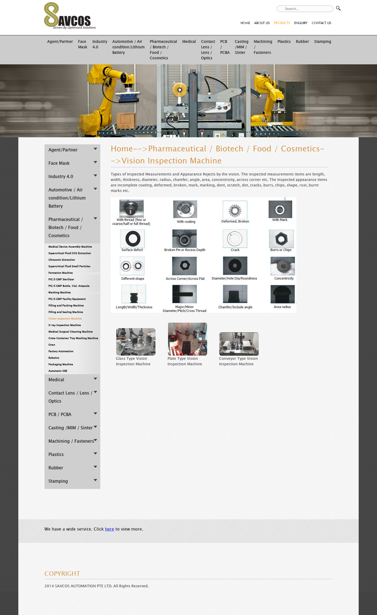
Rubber (302, 41)
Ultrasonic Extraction (61, 260)
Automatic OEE (57, 371)
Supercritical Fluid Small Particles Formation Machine (69, 269)
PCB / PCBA (59, 414)
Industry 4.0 (60, 176)
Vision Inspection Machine (65, 319)
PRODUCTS (282, 23)
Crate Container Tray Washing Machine (73, 338)
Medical (189, 41)
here (109, 529)
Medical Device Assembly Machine (70, 247)
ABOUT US (262, 23)
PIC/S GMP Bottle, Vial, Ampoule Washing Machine (69, 289)
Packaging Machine (60, 364)
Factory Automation (60, 351)
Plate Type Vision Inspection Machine (185, 361)
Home (122, 149)
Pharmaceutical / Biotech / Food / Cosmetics (65, 227)
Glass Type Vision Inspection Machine (133, 361)
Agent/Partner (60, 41)
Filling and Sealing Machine (65, 312)
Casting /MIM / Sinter (241, 47)
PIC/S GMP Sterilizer (61, 279)
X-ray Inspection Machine (64, 325)
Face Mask (82, 44)
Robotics (53, 358)
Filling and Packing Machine (66, 306)
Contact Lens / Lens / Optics (208, 50)
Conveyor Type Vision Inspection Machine (238, 361)
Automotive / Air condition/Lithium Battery (128, 47)
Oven (51, 345)
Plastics (284, 41)
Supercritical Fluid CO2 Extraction (69, 253)
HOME (245, 23)
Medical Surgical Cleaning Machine (70, 332)
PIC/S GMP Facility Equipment (67, 299)
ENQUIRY (301, 23)
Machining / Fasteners (71, 441)
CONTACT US (321, 23)
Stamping (322, 41)
